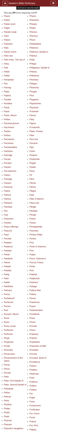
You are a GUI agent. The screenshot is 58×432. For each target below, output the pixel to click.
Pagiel (7, 28)
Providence (34, 362)
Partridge (8, 155)
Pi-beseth (33, 111)
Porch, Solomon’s (37, 258)
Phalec (7, 408)
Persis (7, 369)
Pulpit (32, 397)
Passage (8, 179)
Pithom (32, 187)
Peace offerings (11, 227)
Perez (6, 322)
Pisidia (32, 167)
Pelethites (8, 286)
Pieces (32, 115)
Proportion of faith (37, 346)
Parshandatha (10, 147)
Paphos (7, 95)
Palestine (8, 44)
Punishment (35, 405)
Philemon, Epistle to (38, 52)
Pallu (6, 48)
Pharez (32, 16)
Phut (31, 95)
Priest (32, 318)
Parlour (7, 135)
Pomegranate (35, 227)
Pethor (7, 392)
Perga (6, 338)
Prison (32, 330)
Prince (32, 322)
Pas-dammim (10, 171)
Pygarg (32, 429)
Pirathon (33, 155)
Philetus (33, 56)
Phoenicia (34, 87)
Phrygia (33, 91)
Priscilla (33, 326)
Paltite (7, 75)
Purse (32, 417)
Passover (8, 187)
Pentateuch (9, 298)
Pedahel (8, 242)
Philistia (33, 72)
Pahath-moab (10, 32)
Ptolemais (34, 374)
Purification (34, 409)
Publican (33, 382)
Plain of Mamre (36, 199)
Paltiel (7, 72)
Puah (31, 378)
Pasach (7, 167)
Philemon (33, 48)
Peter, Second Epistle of (15, 384)
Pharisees (34, 20)
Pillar (31, 135)
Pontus (32, 238)
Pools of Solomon (37, 246)
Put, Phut (33, 425)
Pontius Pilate (35, 234)
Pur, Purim (34, 413)
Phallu (7, 412)
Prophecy (33, 334)
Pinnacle (33, 143)
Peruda (7, 373)
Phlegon (33, 83)
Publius (32, 386)
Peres (6, 318)
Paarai (7, 16)
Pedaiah (8, 250)
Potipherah (34, 278)
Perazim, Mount (11, 314)
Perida (7, 346)
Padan (7, 20)
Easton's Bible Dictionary (22, 3)
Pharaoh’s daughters (13, 428)
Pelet (6, 278)
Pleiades (33, 211)
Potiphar (33, 274)
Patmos (7, 199)
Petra (6, 400)
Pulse (32, 401)
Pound (32, 298)
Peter (6, 377)
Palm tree (8, 56)
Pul (30, 394)
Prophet (33, 338)
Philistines (34, 75)
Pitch (31, 179)
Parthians (8, 151)
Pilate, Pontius (36, 131)
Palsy (6, 64)
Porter (32, 266)
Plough (32, 215)
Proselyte (33, 350)
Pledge (32, 207)
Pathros (7, 195)
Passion (7, 183)
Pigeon (32, 123)
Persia (7, 365)
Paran (6, 111)
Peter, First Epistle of (13, 381)
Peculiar (8, 238)
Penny (7, 294)
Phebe (32, 28)
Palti (6, 67)
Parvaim (8, 163)
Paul (6, 215)
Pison (32, 171)
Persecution (9, 354)
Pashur (7, 175)
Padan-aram (9, 24)
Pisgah (32, 163)
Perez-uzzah (10, 326)
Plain (31, 195)
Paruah (7, 159)
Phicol (32, 40)
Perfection (8, 330)
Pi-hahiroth (34, 127)
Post (31, 270)
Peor (6, 310)
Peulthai (8, 404)
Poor (31, 250)
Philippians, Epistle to (39, 67)
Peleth (7, 282)
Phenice (33, 32)
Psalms (32, 366)
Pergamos (8, 342)
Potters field (35, 290)
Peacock (8, 231)
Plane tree (34, 203)
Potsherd (33, 282)
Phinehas (33, 80)
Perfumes (8, 334)
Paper (6, 91)
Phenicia (33, 36)
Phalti (6, 416)
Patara (7, 191)
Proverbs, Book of (37, 358)
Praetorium (34, 302)
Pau (6, 211)
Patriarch (8, 203)
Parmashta (9, 139)
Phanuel (8, 420)
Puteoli (32, 421)
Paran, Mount (10, 115)
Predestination (36, 310)
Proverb (33, 354)
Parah (6, 107)
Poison (32, 223)
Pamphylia (9, 80)
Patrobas (8, 207)
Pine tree (33, 139)
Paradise (8, 103)
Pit (30, 175)
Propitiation (34, 342)
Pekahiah (8, 258)
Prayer (32, 306)
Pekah (7, 254)
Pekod (7, 262)
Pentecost (8, 302)
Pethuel (7, 396)
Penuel (7, 306)
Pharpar (33, 24)
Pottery (32, 294)
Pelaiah (7, 266)
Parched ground (11, 123)
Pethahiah (8, 389)
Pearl (6, 234)
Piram (32, 151)
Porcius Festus (36, 262)
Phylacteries (35, 103)
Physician (33, 107)
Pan (6, 83)
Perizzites (8, 350)
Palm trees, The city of (14, 60)
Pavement (8, 219)
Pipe (31, 147)
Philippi (32, 64)
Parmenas (8, 143)
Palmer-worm (10, 52)
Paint (6, 36)
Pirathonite (34, 159)
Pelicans (8, 290)
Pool (31, 242)
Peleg (6, 274)
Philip (32, 60)
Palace (7, 40)
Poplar (32, 254)
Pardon (7, 131)
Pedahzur (8, 246)
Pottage (33, 286)
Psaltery (33, 370)
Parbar (7, 119)
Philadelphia (35, 44)
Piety (31, 119)
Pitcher (32, 183)
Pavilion (7, 223)
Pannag (7, 87)
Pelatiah (8, 270)
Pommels (33, 231)
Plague (32, 191)
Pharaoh (8, 424)
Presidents (34, 314)
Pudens (33, 390)
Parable (7, 99)
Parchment (9, 127)
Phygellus (34, 99)
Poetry (32, 219)
